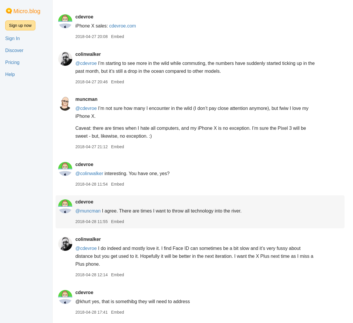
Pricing (12, 62)
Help (10, 74)
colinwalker (91, 54)
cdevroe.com (125, 25)
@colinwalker (92, 173)
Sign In (12, 38)
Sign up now (20, 25)
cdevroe (87, 16)
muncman (89, 99)
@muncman (91, 210)
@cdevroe (88, 63)
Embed (120, 36)
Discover (14, 50)
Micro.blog (26, 11)
